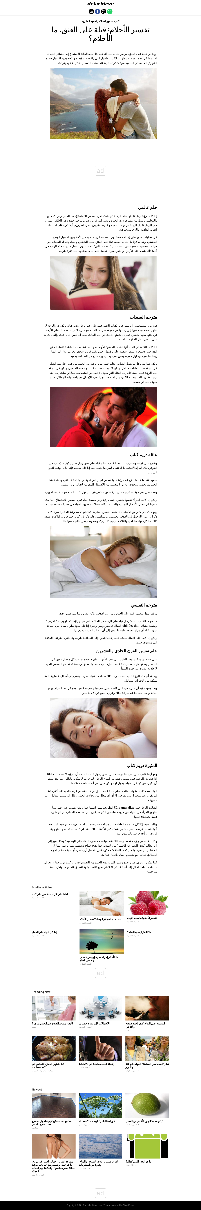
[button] (34, 4)
